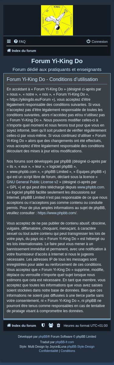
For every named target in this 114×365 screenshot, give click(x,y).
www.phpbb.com (90, 187)
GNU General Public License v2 (32, 182)
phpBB (43, 336)
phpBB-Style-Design (81, 346)
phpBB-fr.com (65, 342)
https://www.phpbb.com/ (57, 213)
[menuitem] (19, 41)
